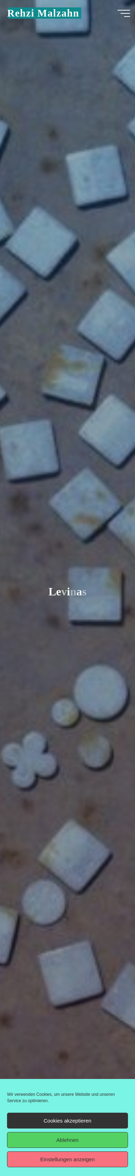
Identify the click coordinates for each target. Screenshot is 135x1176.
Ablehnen (67, 1140)
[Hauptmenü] (123, 13)
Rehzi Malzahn (43, 13)
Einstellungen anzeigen (67, 1159)
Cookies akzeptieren (67, 1121)
